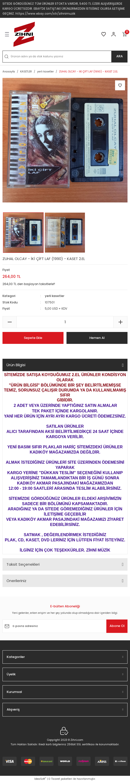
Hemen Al (97, 338)
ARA (119, 56)
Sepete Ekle (33, 338)
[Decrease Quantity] (9, 322)
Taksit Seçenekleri (23, 564)
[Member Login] (113, 34)
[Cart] (125, 34)
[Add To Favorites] (120, 85)
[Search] (65, 57)
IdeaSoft (40, 779)
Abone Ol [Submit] (117, 626)
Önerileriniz (16, 580)
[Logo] (24, 34)
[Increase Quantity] (120, 322)
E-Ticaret (54, 779)
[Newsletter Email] (65, 626)
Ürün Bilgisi (15, 364)
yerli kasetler (54, 296)
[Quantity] (65, 322)
